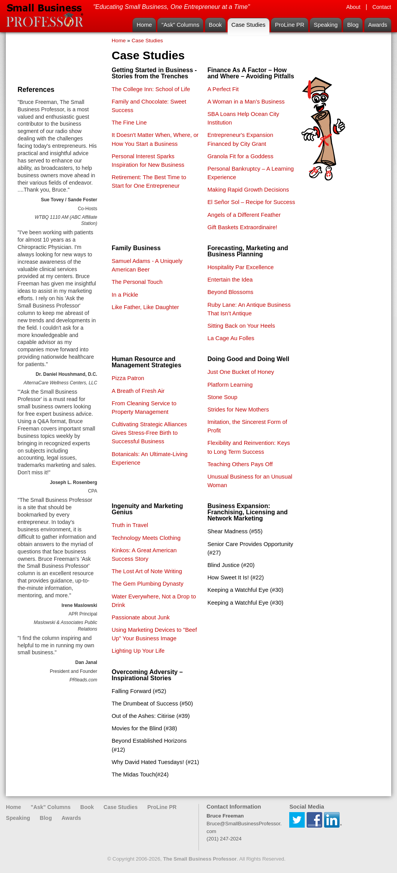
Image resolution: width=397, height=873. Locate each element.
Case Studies (248, 25)
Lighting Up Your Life (138, 651)
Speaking (326, 25)
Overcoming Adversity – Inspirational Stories (147, 675)
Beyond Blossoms (230, 292)
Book (215, 25)
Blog (353, 25)
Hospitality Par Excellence (240, 267)
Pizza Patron (128, 378)
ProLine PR (289, 25)
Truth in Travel (130, 525)
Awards (377, 25)
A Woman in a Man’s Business (246, 102)
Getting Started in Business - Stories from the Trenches (154, 73)
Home (144, 25)
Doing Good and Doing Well (248, 359)
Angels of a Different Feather (244, 215)
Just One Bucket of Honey (240, 372)
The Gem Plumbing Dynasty (147, 584)
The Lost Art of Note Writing (147, 571)
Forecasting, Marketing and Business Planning (247, 251)
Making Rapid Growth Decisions (248, 190)
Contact (381, 7)
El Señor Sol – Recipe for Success (251, 202)
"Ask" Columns (180, 25)
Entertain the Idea (230, 280)
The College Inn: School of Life (151, 89)
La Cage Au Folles (230, 338)
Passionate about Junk (141, 617)
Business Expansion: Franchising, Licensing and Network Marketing (247, 512)
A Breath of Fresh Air (138, 391)
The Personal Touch (137, 282)
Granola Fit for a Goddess (240, 156)
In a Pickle (125, 295)
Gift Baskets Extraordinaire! (242, 227)
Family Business (136, 248)
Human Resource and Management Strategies (146, 362)
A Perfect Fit (223, 89)
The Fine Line (129, 122)
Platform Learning (230, 385)
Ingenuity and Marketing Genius (147, 509)
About (353, 7)
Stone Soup (222, 397)
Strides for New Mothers (238, 409)
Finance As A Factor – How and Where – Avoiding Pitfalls (250, 73)
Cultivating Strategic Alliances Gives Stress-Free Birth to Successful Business (149, 432)
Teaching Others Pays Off (240, 464)
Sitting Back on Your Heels (241, 326)
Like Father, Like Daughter (145, 307)
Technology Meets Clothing (146, 538)
